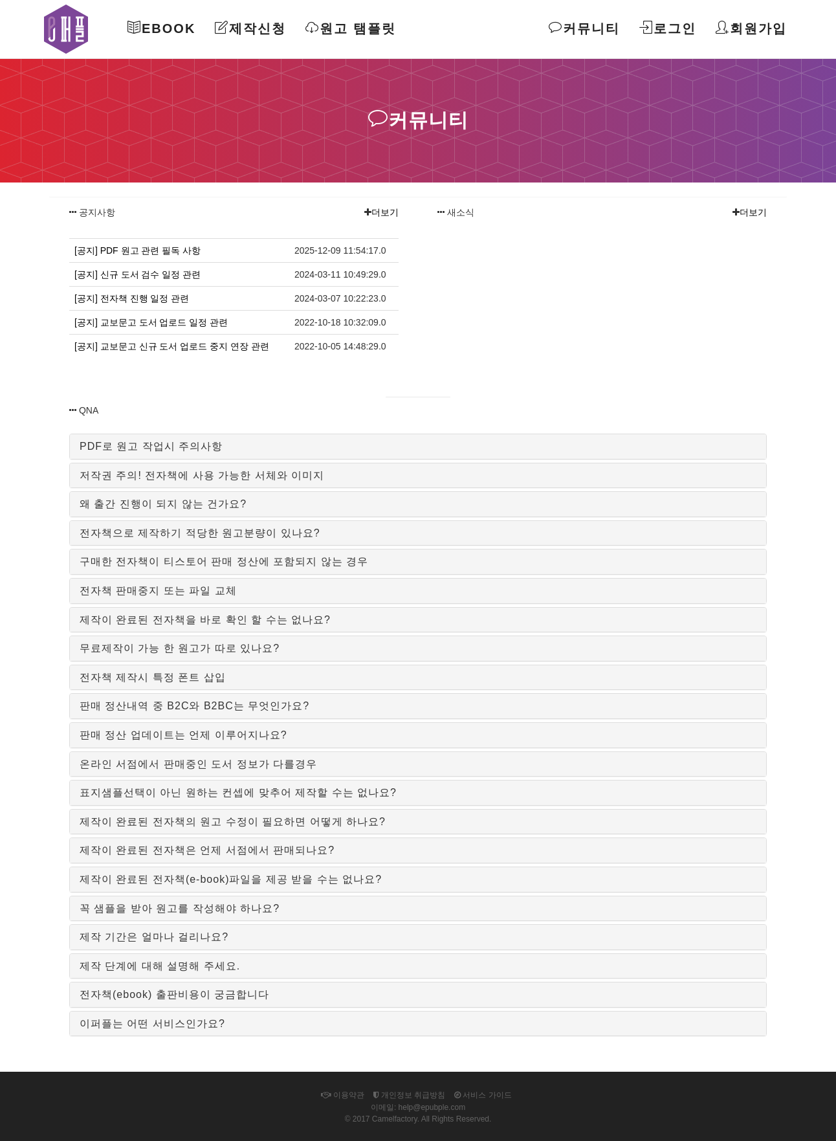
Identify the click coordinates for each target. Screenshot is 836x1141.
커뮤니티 (584, 28)
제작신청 (250, 28)
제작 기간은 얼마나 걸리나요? (154, 936)
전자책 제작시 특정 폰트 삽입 (153, 677)
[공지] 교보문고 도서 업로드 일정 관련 (151, 322)
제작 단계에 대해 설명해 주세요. (160, 965)
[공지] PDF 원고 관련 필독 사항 (137, 250)
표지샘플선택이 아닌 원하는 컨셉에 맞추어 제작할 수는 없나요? (238, 792)
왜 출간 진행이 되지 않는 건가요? (163, 503)
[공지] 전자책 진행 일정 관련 (131, 298)
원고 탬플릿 (350, 28)
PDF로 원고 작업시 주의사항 (151, 446)
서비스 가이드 (483, 1095)
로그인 (667, 28)
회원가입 (751, 28)
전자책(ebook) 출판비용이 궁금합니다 (174, 994)
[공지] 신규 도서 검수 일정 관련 (137, 274)
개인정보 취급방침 (409, 1095)
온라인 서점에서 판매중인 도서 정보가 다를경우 (198, 764)
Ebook (161, 28)
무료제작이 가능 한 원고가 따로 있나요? (180, 648)
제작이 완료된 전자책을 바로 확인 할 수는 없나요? (205, 619)
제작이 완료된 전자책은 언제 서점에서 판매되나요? (207, 850)
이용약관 (342, 1095)
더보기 (385, 212)
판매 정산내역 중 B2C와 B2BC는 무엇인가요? (194, 705)
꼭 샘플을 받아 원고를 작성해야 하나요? (180, 908)
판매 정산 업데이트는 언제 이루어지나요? (183, 734)
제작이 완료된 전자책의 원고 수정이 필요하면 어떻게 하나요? (233, 821)
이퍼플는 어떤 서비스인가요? (152, 1023)
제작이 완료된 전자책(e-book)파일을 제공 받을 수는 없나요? (231, 879)
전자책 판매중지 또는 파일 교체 (158, 590)
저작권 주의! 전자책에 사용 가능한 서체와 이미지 (202, 475)
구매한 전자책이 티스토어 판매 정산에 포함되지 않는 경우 (224, 561)
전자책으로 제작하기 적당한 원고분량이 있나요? (200, 532)
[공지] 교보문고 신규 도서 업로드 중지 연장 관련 (171, 346)
